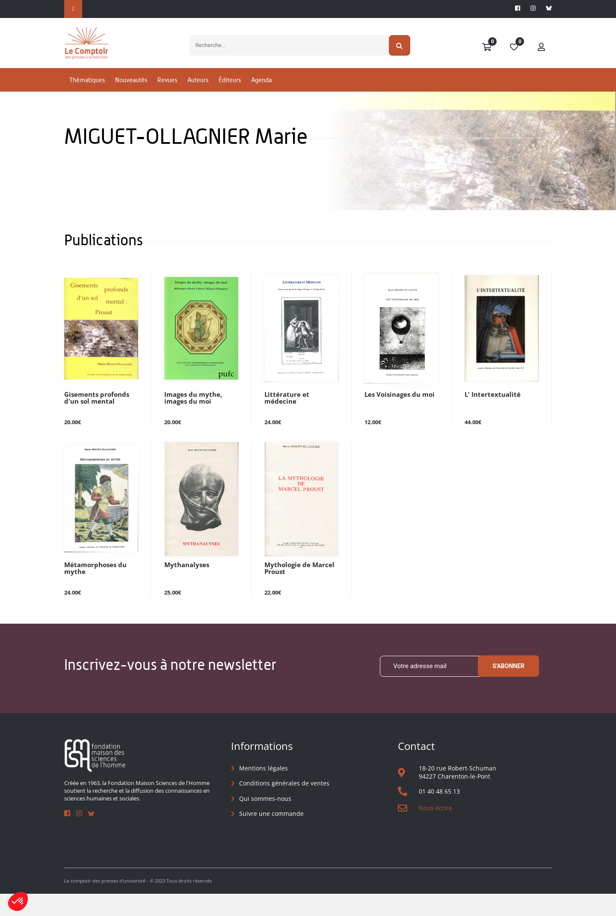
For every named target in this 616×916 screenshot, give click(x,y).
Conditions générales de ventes (284, 805)
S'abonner (508, 688)
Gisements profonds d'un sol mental (94, 419)
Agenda (261, 91)
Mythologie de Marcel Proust (296, 590)
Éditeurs (230, 91)
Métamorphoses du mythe (93, 590)
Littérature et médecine (299, 416)
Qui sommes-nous (265, 820)
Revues (167, 91)
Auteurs (197, 91)
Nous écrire (435, 830)
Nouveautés (131, 91)
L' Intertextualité (490, 416)
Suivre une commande (271, 836)
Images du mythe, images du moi (191, 419)
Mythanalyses (184, 586)
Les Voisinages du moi (397, 416)
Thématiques (87, 91)
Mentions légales (263, 790)
